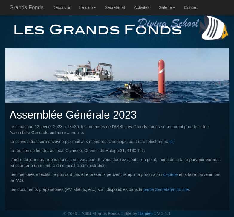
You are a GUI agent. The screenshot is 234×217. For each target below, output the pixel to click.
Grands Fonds (27, 7)
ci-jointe (170, 174)
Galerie (166, 7)
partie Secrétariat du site (166, 189)
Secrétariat (115, 7)
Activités (141, 7)
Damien (145, 213)
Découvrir (62, 7)
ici (171, 141)
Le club (87, 7)
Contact (191, 7)
